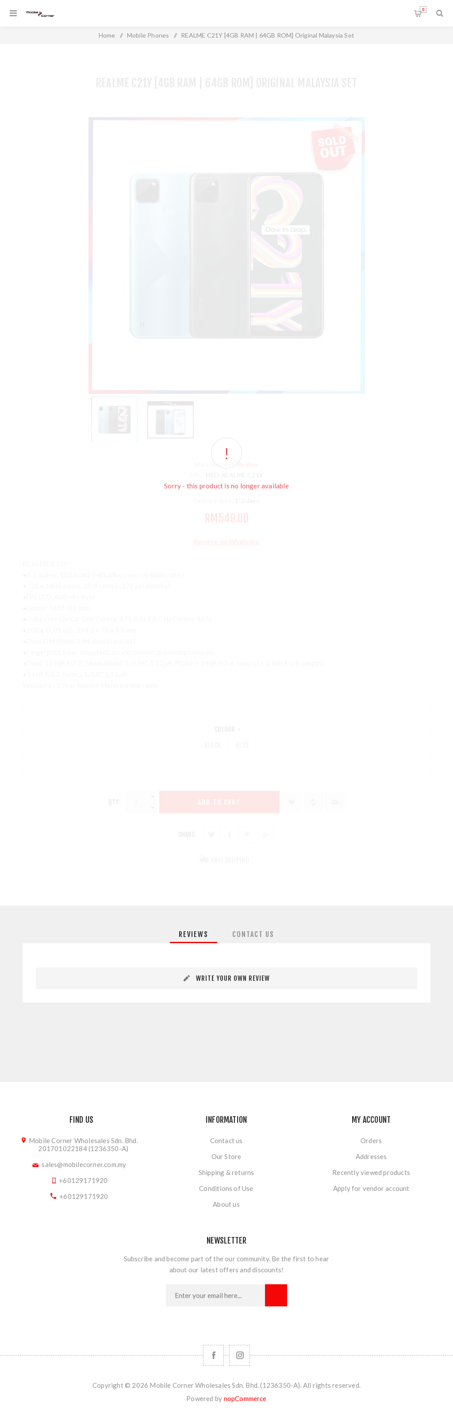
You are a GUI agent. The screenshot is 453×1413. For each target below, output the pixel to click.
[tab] (193, 934)
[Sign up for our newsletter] (215, 1295)
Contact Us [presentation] (253, 934)
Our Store (226, 1156)
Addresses (371, 1156)
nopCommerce (245, 1398)
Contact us (226, 1140)
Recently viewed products (371, 1172)
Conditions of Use (226, 1188)
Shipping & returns (226, 1172)
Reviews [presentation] (193, 934)
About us (226, 1204)
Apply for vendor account (371, 1188)
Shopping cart (423, 9)
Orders (371, 1140)
